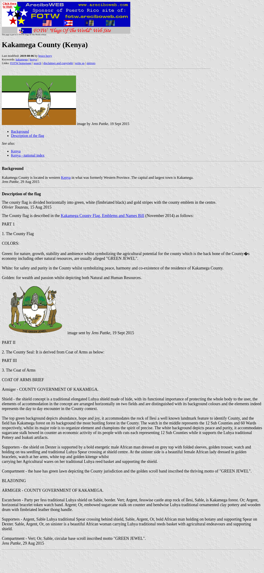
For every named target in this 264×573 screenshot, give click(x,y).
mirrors (91, 63)
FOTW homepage (20, 63)
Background (20, 131)
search (37, 63)
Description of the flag (27, 136)
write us (80, 63)
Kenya (16, 151)
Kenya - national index (27, 155)
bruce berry (45, 55)
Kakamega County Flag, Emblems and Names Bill (102, 215)
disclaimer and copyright (58, 63)
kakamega (22, 59)
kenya (33, 59)
